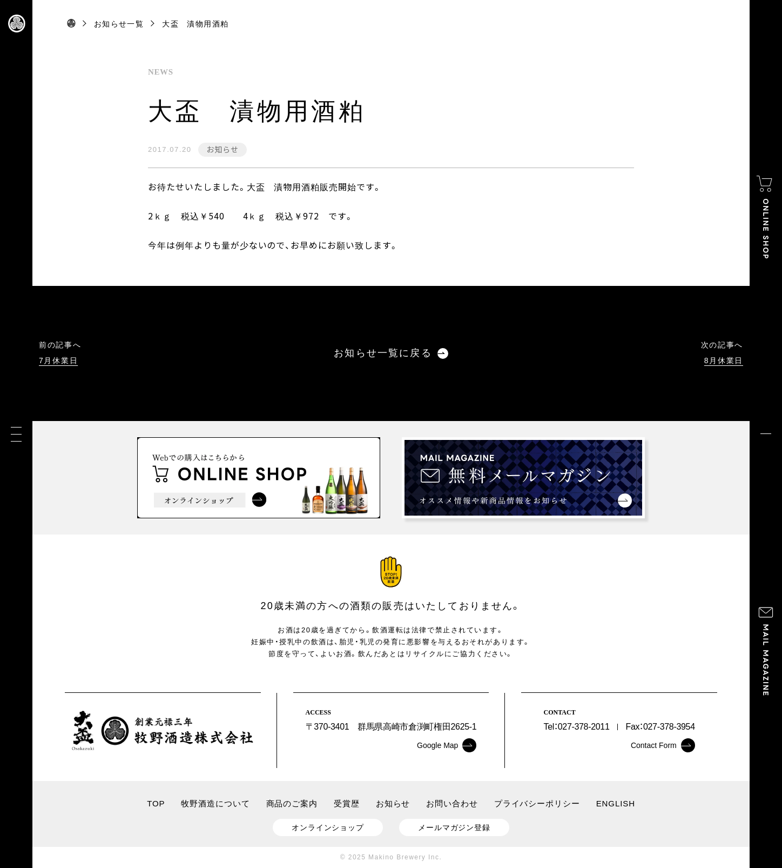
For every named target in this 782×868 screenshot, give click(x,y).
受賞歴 (347, 803)
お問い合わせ (451, 803)
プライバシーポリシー (537, 803)
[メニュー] (16, 434)
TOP (156, 803)
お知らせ (222, 149)
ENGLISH (615, 803)
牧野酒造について (215, 803)
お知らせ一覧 (119, 23)
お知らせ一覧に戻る (391, 353)
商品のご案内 (292, 803)
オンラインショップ (328, 827)
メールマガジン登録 (454, 827)
